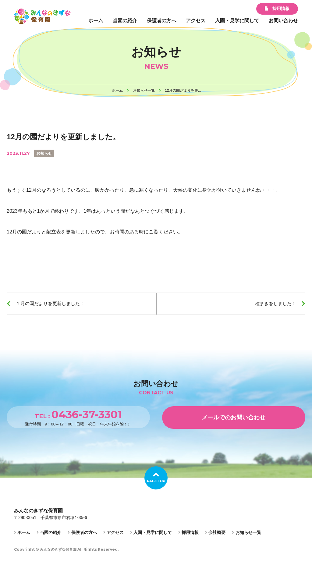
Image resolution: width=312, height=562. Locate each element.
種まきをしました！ (274, 304)
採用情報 (277, 8)
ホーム (95, 20)
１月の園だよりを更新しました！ (53, 304)
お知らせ (44, 153)
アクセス (195, 20)
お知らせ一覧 (246, 534)
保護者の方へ (161, 20)
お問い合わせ (283, 20)
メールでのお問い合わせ (233, 419)
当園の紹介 (125, 20)
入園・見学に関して (237, 20)
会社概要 (215, 534)
